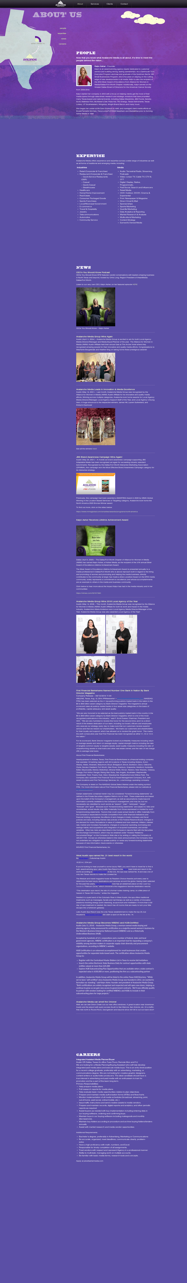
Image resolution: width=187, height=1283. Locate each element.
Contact (124, 4)
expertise (62, 33)
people (63, 28)
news (63, 39)
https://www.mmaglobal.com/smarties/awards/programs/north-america (107, 512)
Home (64, 4)
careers (62, 44)
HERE (135, 284)
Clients (110, 4)
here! (95, 449)
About (80, 4)
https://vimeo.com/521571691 (88, 593)
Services (95, 4)
